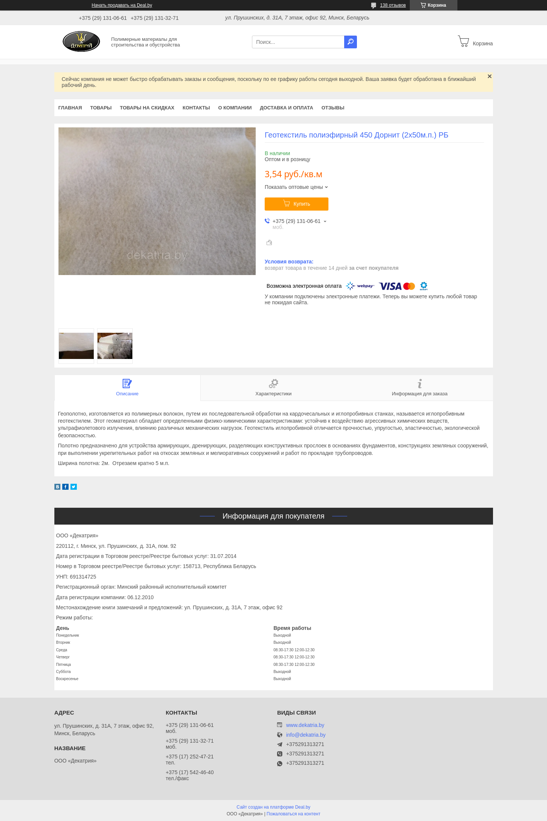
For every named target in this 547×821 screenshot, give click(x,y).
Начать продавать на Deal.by (122, 5)
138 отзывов (393, 5)
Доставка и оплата (286, 108)
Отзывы (332, 108)
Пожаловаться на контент (293, 814)
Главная (70, 108)
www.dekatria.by (305, 725)
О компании (235, 108)
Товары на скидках (147, 108)
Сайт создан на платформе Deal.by (273, 807)
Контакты (196, 108)
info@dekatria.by (305, 735)
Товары (101, 108)
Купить (302, 204)
